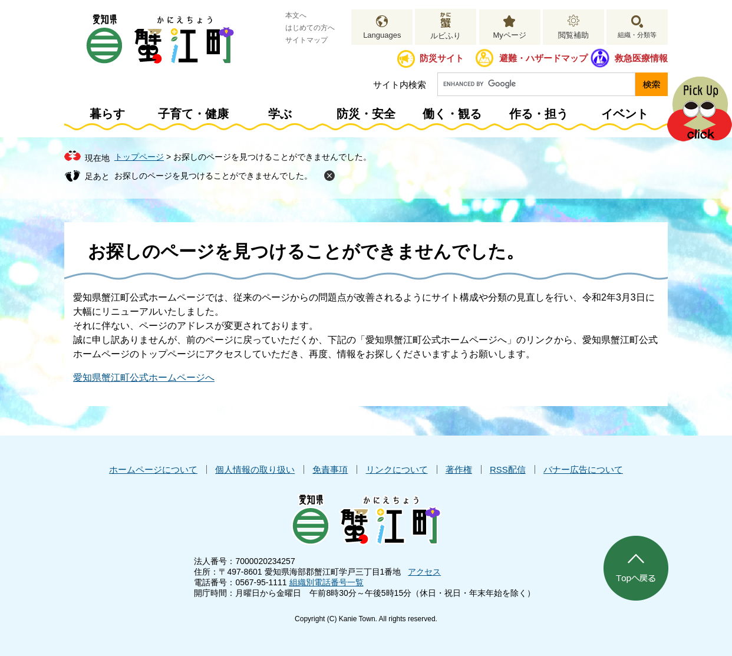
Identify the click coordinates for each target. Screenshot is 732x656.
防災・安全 (366, 113)
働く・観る (452, 113)
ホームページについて (153, 469)
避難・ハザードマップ (543, 58)
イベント (624, 113)
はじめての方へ (310, 28)
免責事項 (330, 469)
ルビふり (445, 35)
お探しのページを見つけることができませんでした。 (213, 175)
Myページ (509, 35)
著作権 (459, 469)
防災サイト (442, 58)
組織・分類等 (637, 34)
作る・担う (538, 113)
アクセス (424, 571)
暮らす (107, 113)
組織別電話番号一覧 (326, 582)
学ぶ (280, 113)
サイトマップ (306, 40)
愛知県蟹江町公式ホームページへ (144, 377)
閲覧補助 (573, 35)
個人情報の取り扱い (255, 469)
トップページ (139, 156)
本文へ (295, 15)
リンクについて (397, 469)
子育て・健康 (193, 113)
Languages (382, 35)
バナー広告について (583, 469)
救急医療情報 (641, 58)
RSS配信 (508, 469)
